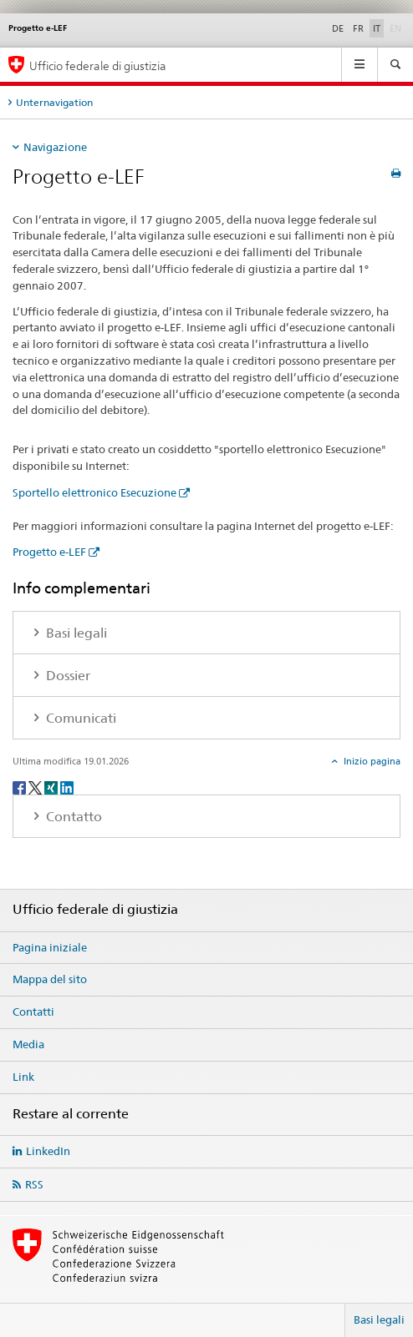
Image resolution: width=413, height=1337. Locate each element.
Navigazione (55, 147)
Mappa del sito (50, 979)
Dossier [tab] (66, 676)
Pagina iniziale (50, 947)
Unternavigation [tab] (54, 102)
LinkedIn (48, 1151)
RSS (34, 1184)
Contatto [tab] (72, 817)
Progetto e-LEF (49, 551)
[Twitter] (36, 786)
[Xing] (52, 786)
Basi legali (379, 1319)
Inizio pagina (370, 761)
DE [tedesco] (338, 28)
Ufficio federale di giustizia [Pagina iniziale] (97, 65)
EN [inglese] (397, 27)
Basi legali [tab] (75, 633)
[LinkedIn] (67, 786)
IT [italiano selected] (376, 28)
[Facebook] (20, 786)
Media (28, 1044)
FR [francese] (358, 28)
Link (23, 1076)
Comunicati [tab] (79, 718)
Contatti (33, 1011)
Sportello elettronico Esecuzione (94, 492)
